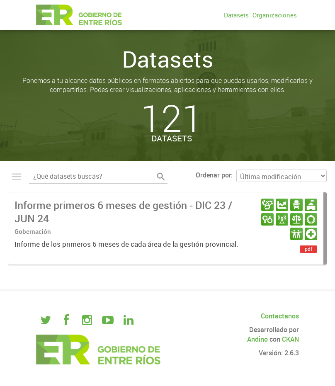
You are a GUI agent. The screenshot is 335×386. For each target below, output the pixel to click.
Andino (257, 339)
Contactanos (280, 315)
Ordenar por (213, 175)
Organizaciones (274, 15)
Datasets (236, 15)
